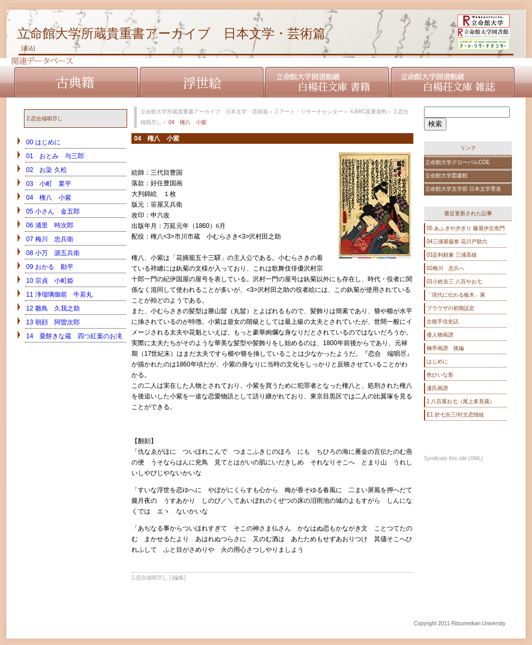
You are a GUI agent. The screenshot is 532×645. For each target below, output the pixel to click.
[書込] (28, 48)
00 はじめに (43, 142)
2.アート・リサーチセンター (309, 112)
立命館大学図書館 (446, 175)
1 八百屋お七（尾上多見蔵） (461, 401)
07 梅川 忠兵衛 (49, 239)
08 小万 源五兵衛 (53, 253)
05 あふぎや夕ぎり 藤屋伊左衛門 (466, 228)
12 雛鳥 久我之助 (53, 308)
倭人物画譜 (440, 335)
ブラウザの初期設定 (451, 308)
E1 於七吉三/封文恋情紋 (455, 415)
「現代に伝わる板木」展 (456, 295)
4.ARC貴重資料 (368, 112)
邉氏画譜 (437, 388)
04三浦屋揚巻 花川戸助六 (457, 241)
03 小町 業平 (48, 183)
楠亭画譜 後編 (445, 348)
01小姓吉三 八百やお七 (454, 281)
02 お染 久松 (46, 170)
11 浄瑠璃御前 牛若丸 (59, 294)
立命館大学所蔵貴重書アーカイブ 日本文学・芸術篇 (171, 33)
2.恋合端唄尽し (45, 118)
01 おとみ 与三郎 (55, 156)
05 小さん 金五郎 (53, 211)
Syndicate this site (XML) (453, 458)
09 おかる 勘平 (49, 267)
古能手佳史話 (443, 321)
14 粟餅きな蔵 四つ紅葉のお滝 (74, 336)
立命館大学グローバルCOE (457, 162)
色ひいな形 (440, 375)
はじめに (437, 361)
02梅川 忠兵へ (445, 268)
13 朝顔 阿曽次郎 (53, 322)
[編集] (179, 578)
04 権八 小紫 (48, 197)
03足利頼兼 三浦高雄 (452, 255)
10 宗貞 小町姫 (49, 280)
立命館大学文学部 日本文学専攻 (463, 189)
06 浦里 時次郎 (49, 225)
